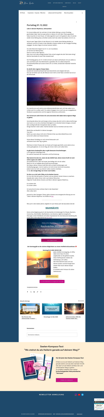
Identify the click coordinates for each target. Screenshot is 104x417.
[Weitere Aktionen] (76, 22)
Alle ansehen (81, 300)
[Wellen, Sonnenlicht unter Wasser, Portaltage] (52, 308)
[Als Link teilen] (37, 291)
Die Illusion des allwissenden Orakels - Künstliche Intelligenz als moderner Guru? (29, 317)
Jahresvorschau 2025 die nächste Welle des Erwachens (73, 317)
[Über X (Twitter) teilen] (30, 291)
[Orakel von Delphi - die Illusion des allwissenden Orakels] (30, 308)
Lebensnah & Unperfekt (55, 13)
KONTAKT (79, 414)
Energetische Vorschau (32, 287)
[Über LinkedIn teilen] (34, 291)
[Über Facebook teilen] (27, 291)
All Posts (22, 13)
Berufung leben (68, 13)
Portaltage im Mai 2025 (51, 317)
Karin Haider (29, 3)
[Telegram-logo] (82, 394)
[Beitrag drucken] (40, 291)
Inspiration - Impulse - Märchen (36, 13)
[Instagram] (75, 394)
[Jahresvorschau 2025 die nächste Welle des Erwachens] (74, 308)
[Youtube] (79, 394)
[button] (58, 3)
